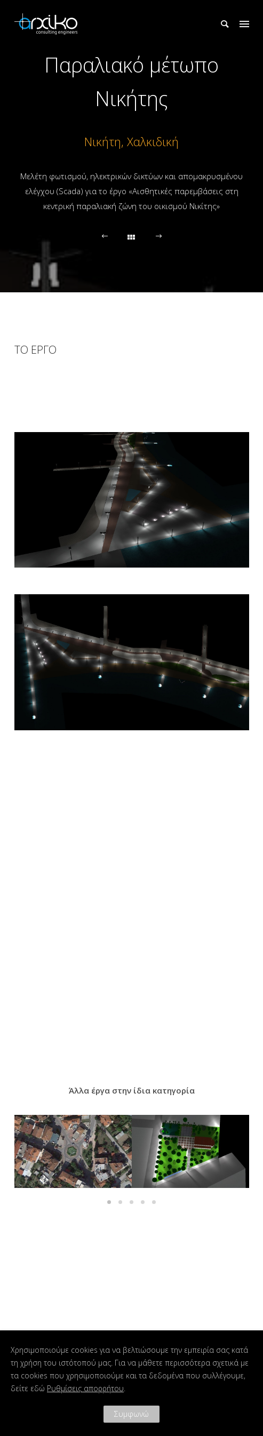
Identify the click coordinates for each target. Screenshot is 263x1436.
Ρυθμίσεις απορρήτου (85, 1388)
